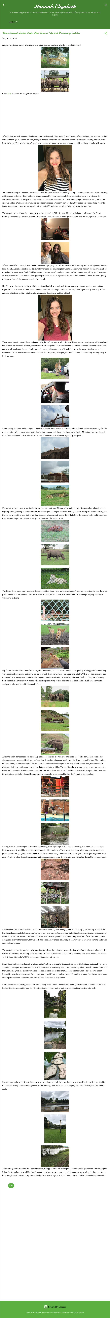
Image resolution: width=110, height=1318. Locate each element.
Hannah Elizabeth (55, 6)
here (9, 94)
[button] (106, 33)
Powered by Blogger (55, 1307)
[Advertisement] (55, 1276)
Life (11, 1185)
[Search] (106, 5)
